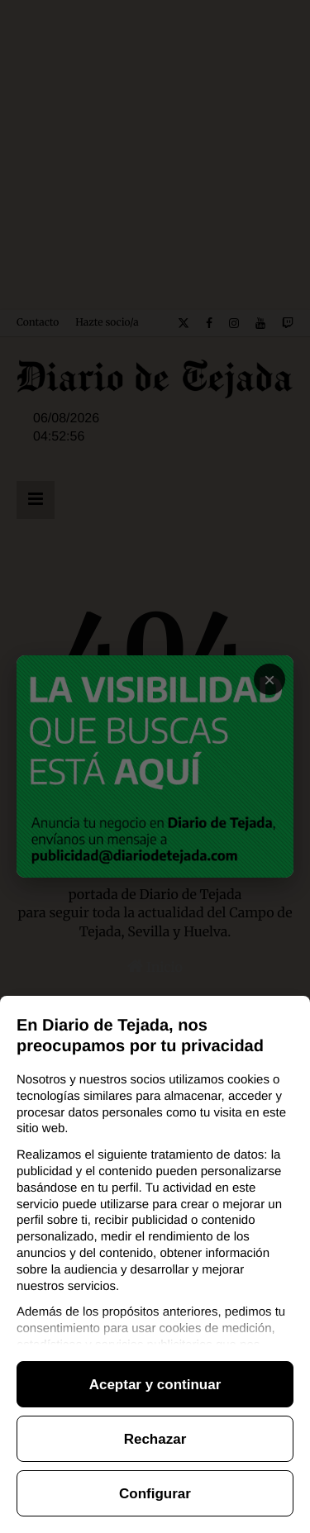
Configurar (155, 1494)
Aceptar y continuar (155, 1385)
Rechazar (155, 1439)
